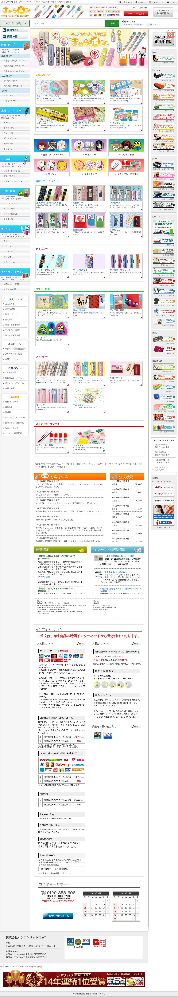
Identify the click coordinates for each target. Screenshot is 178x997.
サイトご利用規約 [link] (12, 330)
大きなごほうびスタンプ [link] (14, 60)
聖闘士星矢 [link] (8, 143)
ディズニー (6, 159)
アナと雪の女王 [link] (10, 176)
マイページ (142, 2)
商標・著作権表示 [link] (12, 325)
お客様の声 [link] (9, 388)
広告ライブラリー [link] (12, 428)
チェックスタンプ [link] (11, 95)
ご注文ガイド (127, 2)
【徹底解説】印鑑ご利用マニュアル (162, 461)
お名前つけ (151, 24)
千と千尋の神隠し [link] (11, 214)
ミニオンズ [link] (8, 219)
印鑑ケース (127, 24)
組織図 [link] (8, 412)
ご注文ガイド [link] (10, 304)
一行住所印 (139, 24)
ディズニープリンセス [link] (13, 181)
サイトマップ (157, 2)
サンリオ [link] (7, 257)
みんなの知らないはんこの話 (162, 468)
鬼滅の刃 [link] (7, 122)
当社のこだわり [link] (11, 402)
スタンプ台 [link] (8, 289)
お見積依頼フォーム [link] (13, 378)
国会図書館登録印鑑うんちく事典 (162, 446)
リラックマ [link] (8, 246)
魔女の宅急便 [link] (9, 208)
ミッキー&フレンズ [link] (12, 171)
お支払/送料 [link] (10, 309)
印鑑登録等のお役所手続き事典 (162, 453)
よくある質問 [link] (10, 372)
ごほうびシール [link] (10, 100)
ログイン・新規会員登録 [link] (15, 349)
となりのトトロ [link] (10, 203)
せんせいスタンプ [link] (11, 80)
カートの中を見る (136, 13)
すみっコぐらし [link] (10, 262)
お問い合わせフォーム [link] (14, 383)
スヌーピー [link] (8, 241)
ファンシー (6, 229)
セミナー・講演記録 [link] (13, 433)
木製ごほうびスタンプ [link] (13, 86)
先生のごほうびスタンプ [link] (14, 66)
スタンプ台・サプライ (12, 272)
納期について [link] (10, 314)
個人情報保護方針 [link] (12, 335)
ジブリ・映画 (8, 191)
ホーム (172, 2)
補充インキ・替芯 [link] (11, 284)
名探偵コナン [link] (9, 128)
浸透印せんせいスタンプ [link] (14, 71)
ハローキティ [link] (9, 251)
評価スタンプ (8, 44)
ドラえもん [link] (8, 149)
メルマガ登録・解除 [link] (13, 354)
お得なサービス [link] (11, 359)
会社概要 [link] (8, 407)
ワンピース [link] (8, 133)
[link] (15, 38)
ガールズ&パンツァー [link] (13, 138)
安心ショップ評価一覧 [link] (14, 423)
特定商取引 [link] (9, 319)
